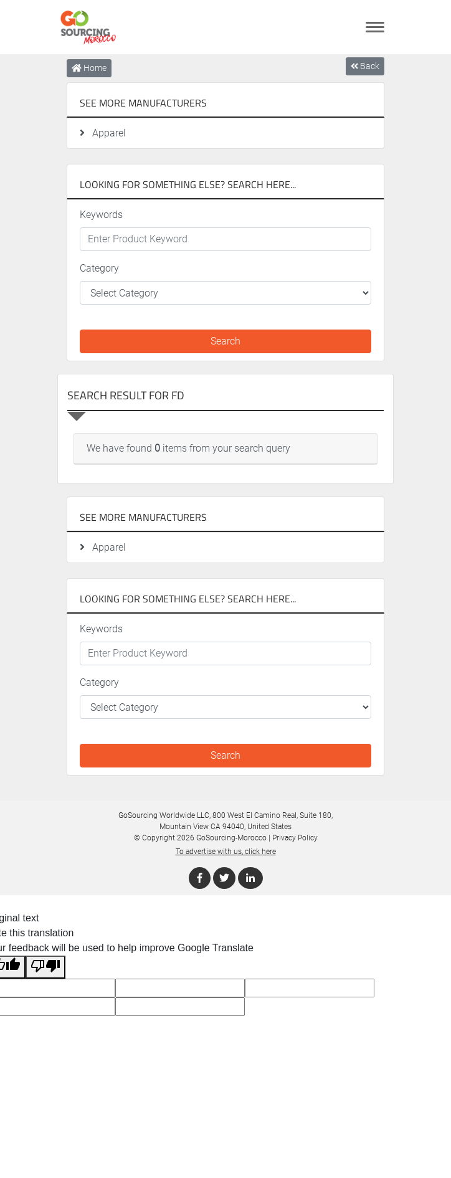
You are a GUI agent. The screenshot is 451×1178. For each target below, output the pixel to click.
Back (365, 66)
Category (99, 268)
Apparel (103, 133)
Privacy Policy (295, 838)
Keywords (101, 215)
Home (89, 68)
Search (225, 341)
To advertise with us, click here (226, 851)
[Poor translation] (45, 967)
